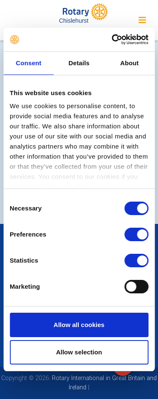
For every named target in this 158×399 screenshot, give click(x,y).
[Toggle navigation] (142, 20)
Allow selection (79, 352)
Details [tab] (79, 62)
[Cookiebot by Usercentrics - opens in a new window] (112, 39)
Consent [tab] (28, 62)
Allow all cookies (79, 324)
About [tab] (129, 62)
